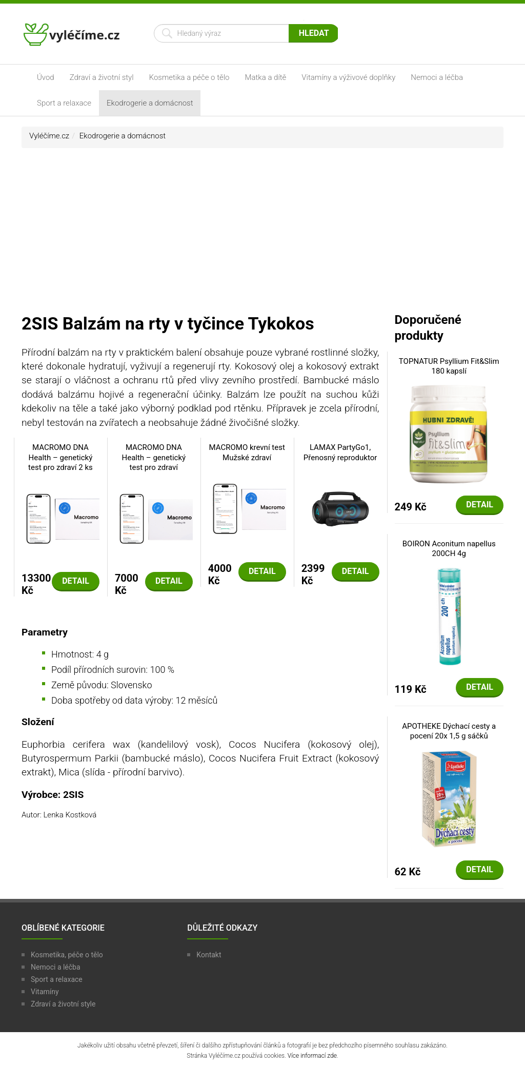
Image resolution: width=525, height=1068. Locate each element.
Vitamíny (45, 992)
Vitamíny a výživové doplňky (348, 77)
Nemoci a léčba (437, 77)
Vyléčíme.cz (49, 135)
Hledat (314, 33)
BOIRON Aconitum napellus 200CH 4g (449, 549)
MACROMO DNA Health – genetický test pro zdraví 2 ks (60, 457)
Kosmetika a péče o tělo (189, 77)
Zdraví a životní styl (102, 77)
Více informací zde (312, 1055)
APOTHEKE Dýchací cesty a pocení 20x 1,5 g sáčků (449, 731)
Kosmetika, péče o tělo (67, 955)
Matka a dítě (266, 77)
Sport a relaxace (64, 103)
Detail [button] (75, 581)
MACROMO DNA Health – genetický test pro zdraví (154, 457)
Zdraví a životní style (63, 1004)
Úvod (45, 77)
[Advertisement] (262, 235)
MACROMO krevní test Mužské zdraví (247, 452)
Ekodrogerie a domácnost (150, 103)
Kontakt (208, 955)
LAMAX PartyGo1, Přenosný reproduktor (340, 452)
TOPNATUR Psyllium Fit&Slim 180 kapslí (449, 366)
